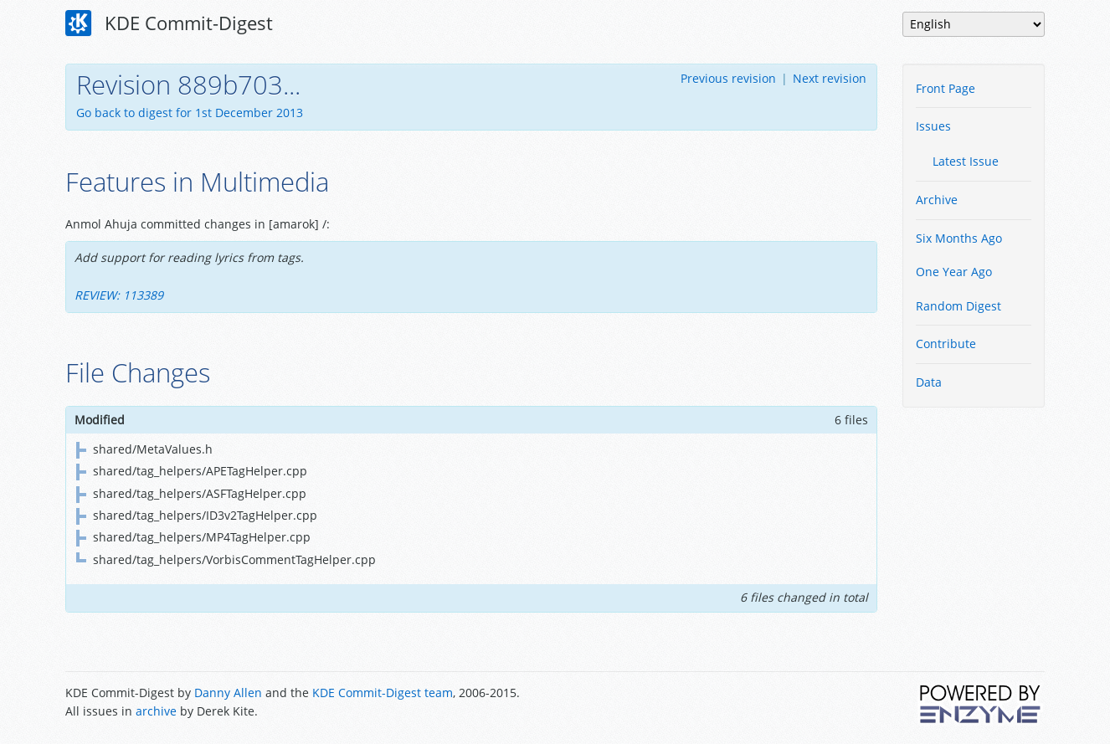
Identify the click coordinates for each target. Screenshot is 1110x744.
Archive (937, 200)
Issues (933, 126)
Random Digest (958, 306)
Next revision (829, 78)
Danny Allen (228, 692)
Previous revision (728, 78)
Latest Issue (966, 161)
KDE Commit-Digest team (382, 692)
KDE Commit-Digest (169, 23)
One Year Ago (954, 272)
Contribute (946, 343)
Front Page (945, 88)
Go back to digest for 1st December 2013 (189, 113)
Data (929, 382)
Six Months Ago (959, 238)
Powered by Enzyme (981, 704)
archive (156, 711)
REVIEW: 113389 (119, 295)
